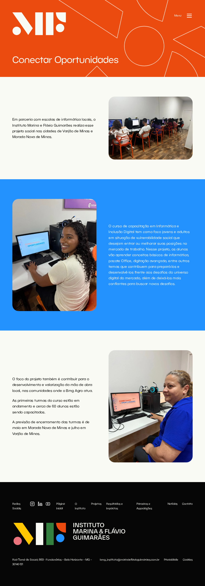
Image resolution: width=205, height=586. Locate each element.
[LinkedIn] (40, 504)
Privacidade (171, 559)
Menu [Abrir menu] (177, 15)
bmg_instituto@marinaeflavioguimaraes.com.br (129, 559)
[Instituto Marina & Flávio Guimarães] (68, 534)
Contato (187, 503)
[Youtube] (48, 504)
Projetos (96, 503)
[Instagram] (32, 504)
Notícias (173, 503)
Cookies (188, 559)
